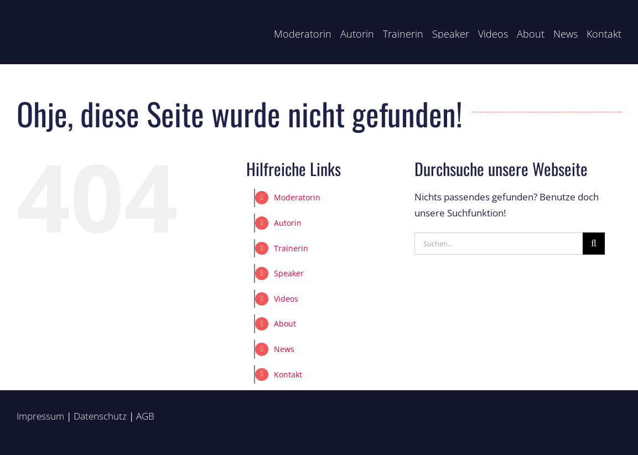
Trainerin (291, 248)
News (284, 349)
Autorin (288, 223)
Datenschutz (100, 416)
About (285, 323)
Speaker (289, 273)
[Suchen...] (498, 243)
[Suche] (594, 243)
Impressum (40, 416)
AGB (145, 416)
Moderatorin (297, 197)
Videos (286, 298)
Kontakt (288, 374)
